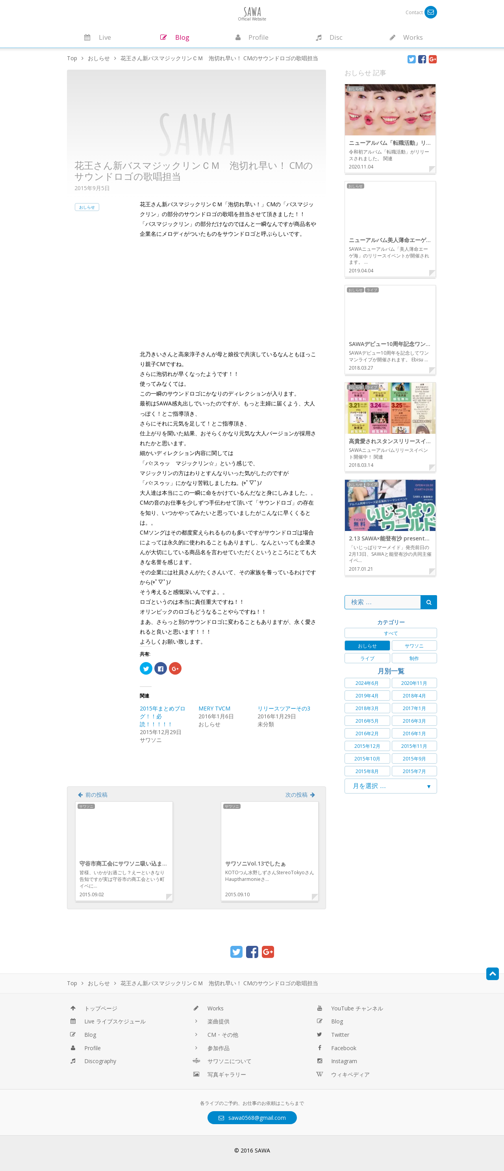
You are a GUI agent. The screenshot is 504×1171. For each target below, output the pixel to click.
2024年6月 (367, 683)
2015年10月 (367, 758)
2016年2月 (367, 733)
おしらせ (87, 207)
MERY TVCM (214, 708)
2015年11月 (414, 746)
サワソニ (414, 645)
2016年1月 (414, 733)
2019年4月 (367, 695)
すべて (391, 633)
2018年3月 (367, 708)
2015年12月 (367, 746)
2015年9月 (414, 758)
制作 (414, 658)
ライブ (367, 658)
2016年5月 (367, 721)
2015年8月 (367, 771)
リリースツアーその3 (284, 708)
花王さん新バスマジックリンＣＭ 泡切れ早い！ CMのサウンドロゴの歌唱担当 (193, 171)
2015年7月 (414, 771)
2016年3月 (414, 721)
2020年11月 (414, 683)
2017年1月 (414, 708)
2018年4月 (414, 695)
